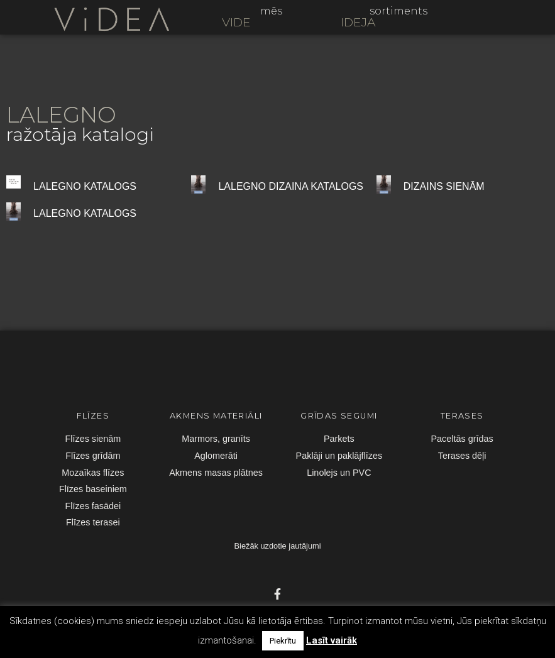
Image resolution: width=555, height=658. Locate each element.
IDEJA (358, 22)
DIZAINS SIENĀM (444, 186)
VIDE (236, 22)
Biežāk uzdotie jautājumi (277, 546)
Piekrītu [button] (283, 640)
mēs (271, 11)
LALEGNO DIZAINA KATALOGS (290, 186)
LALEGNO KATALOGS (84, 186)
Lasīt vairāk (331, 640)
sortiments (398, 11)
